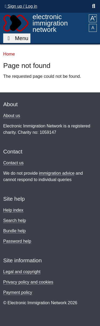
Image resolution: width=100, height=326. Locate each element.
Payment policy (17, 292)
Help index (13, 210)
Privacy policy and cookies (28, 282)
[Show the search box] (94, 6)
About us (11, 115)
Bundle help (14, 231)
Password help (17, 241)
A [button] (92, 18)
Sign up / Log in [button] (21, 6)
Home (9, 54)
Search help (14, 220)
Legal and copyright (22, 271)
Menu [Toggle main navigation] (16, 38)
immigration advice (56, 173)
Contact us (13, 163)
